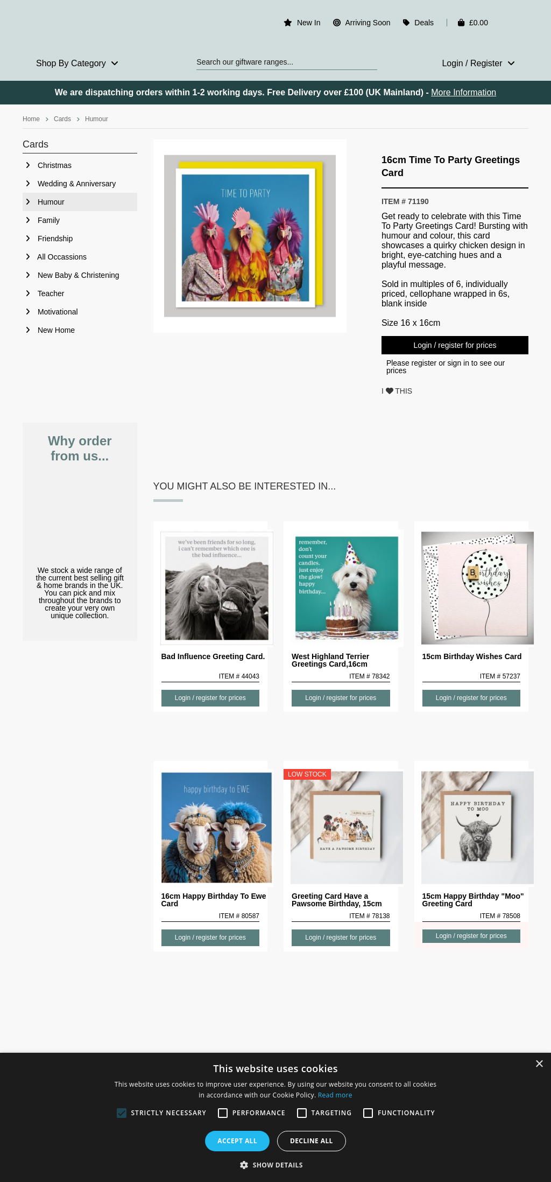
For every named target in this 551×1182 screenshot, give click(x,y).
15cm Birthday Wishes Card (472, 656)
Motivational (50, 311)
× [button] (539, 1064)
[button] (275, 1164)
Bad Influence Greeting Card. (213, 656)
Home (31, 119)
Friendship (48, 238)
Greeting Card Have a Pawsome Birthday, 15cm (337, 900)
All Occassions (55, 257)
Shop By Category (77, 63)
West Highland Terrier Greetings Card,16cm (330, 660)
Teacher (43, 293)
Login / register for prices (454, 345)
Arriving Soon (367, 22)
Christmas (47, 165)
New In (309, 22)
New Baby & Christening (71, 275)
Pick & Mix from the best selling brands (80, 515)
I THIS (397, 391)
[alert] (275, 1117)
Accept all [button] (237, 1140)
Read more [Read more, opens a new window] (335, 1095)
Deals (424, 22)
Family (41, 220)
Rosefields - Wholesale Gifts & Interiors (80, 25)
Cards (62, 119)
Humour (96, 119)
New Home (49, 330)
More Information (463, 92)
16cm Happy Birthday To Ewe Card (213, 900)
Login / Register (478, 63)
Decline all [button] (311, 1140)
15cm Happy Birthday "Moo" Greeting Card (473, 900)
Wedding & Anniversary (69, 183)
